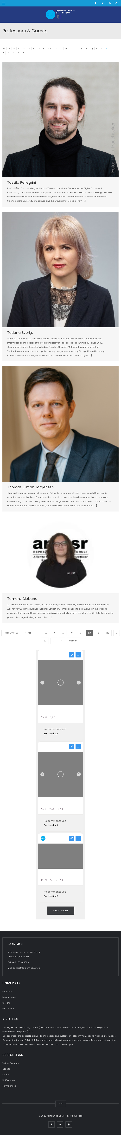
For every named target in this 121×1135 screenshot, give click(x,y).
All (3, 48)
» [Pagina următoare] (61, 640)
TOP (60, 1103)
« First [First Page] (28, 632)
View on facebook (71, 746)
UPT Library (8, 1008)
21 (99, 632)
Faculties (7, 991)
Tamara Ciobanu (22, 598)
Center (6, 1074)
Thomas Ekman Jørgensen (30, 487)
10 (55, 632)
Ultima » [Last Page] (73, 640)
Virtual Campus (10, 1063)
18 (72, 632)
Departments (9, 997)
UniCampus (8, 1080)
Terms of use (9, 1085)
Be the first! (51, 733)
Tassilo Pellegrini (21, 182)
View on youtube (71, 838)
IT (66, 48)
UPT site (6, 1002)
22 (107, 632)
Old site (6, 1068)
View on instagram (71, 654)
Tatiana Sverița (20, 332)
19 (80, 632)
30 (45, 640)
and (50, 48)
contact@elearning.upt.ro (26, 967)
